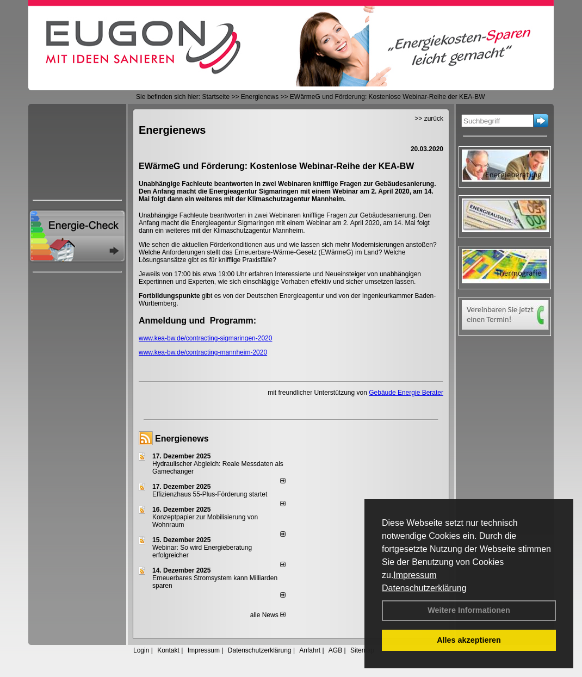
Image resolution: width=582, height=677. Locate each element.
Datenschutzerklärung (424, 588)
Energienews (182, 438)
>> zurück (428, 118)
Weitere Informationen (469, 610)
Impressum (414, 575)
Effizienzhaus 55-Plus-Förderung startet (209, 494)
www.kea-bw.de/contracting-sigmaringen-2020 (205, 338)
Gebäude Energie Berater (406, 392)
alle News (268, 615)
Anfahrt (309, 650)
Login (141, 650)
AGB (335, 650)
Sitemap (362, 650)
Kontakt (168, 650)
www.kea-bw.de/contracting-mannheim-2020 (203, 352)
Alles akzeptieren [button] (469, 640)
